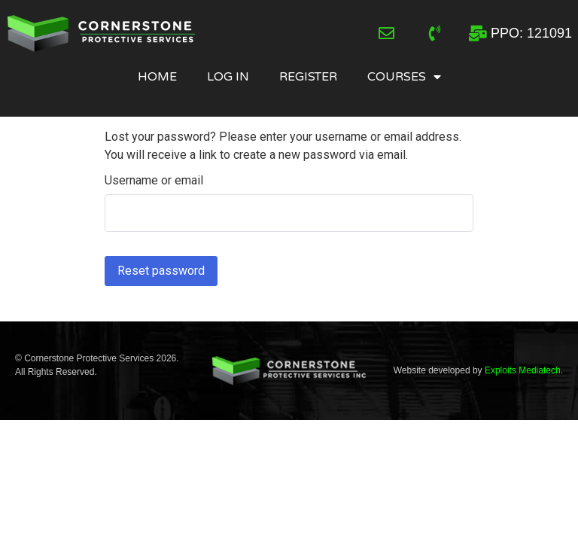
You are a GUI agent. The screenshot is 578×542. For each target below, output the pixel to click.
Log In (228, 76)
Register (308, 76)
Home (157, 76)
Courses (404, 76)
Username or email (154, 181)
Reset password (161, 270)
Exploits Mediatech (523, 370)
